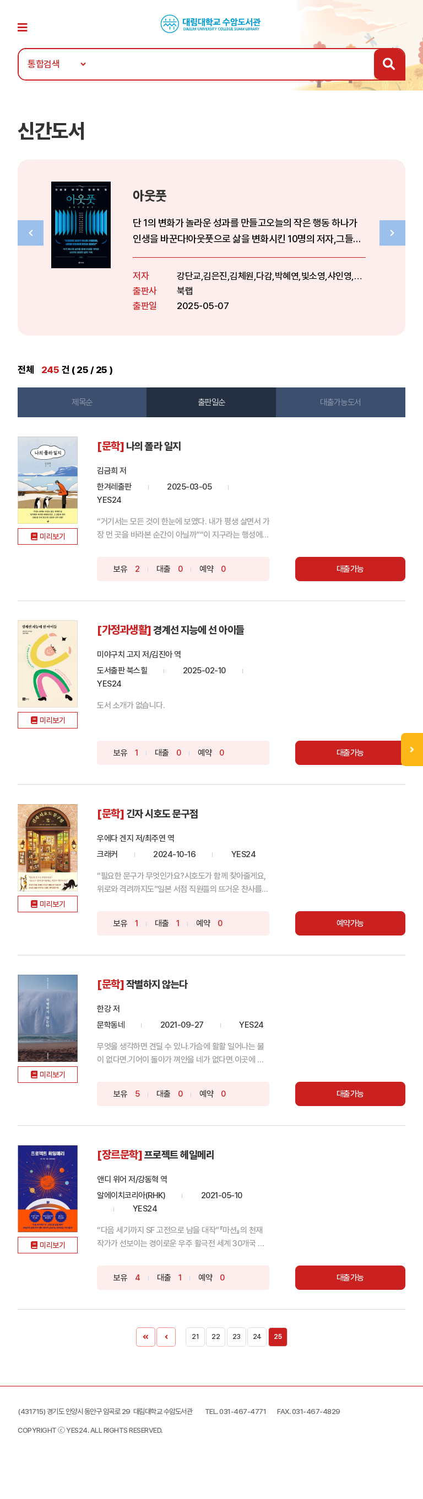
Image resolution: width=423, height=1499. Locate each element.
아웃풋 (161, 201)
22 (216, 1353)
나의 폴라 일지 (166, 452)
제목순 (85, 408)
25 (277, 1353)
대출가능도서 (338, 408)
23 (236, 1353)
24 (257, 1353)
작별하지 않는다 (169, 988)
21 (195, 1353)
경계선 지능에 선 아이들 (212, 635)
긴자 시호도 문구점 (175, 818)
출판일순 (211, 408)
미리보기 (59, 555)
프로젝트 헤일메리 (192, 1171)
